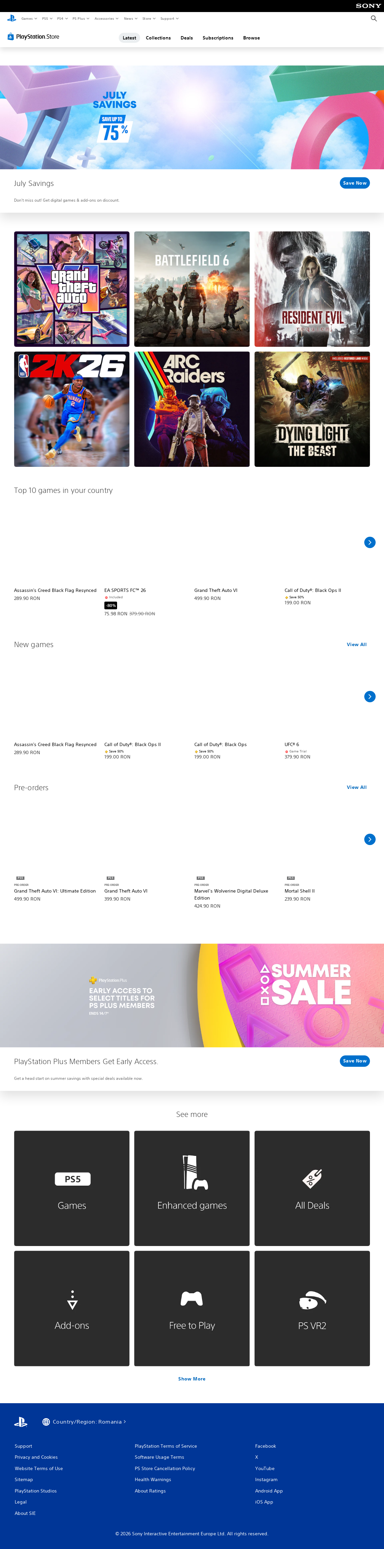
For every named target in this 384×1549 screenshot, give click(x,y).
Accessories (104, 18)
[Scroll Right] (370, 542)
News (128, 18)
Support (167, 18)
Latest (129, 38)
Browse (251, 38)
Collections (158, 38)
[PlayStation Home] (11, 18)
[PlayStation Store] (34, 36)
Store (146, 18)
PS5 (45, 18)
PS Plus (79, 18)
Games (26, 18)
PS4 (60, 18)
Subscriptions (218, 38)
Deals (187, 38)
